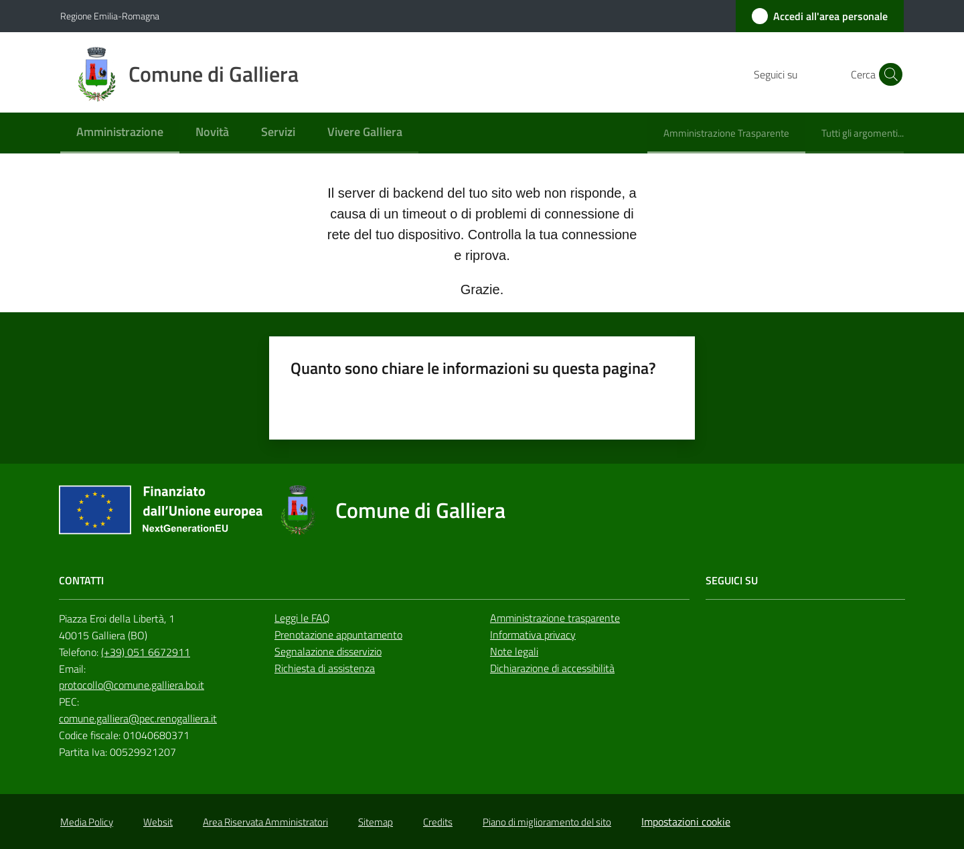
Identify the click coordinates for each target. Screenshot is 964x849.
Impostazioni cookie (685, 821)
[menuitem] (119, 133)
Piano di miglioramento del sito (547, 822)
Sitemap (375, 822)
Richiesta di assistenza (324, 668)
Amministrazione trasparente (555, 618)
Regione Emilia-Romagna (109, 16)
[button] (888, 74)
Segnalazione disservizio (328, 651)
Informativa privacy (533, 635)
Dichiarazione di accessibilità (552, 668)
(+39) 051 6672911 (145, 652)
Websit (158, 822)
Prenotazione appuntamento (338, 635)
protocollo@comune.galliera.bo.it (131, 685)
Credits (438, 822)
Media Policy (86, 822)
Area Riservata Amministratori (265, 822)
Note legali (514, 651)
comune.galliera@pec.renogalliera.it (138, 718)
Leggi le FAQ (302, 618)
